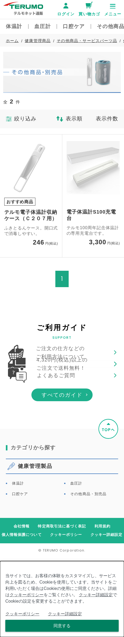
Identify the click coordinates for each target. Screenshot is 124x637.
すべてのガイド (62, 474)
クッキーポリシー (27, 595)
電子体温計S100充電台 (91, 215)
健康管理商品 (38, 41)
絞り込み (21, 118)
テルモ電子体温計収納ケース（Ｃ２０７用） (30, 215)
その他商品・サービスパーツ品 (87, 41)
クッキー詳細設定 (96, 595)
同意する (62, 626)
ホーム (12, 41)
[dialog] (62, 599)
